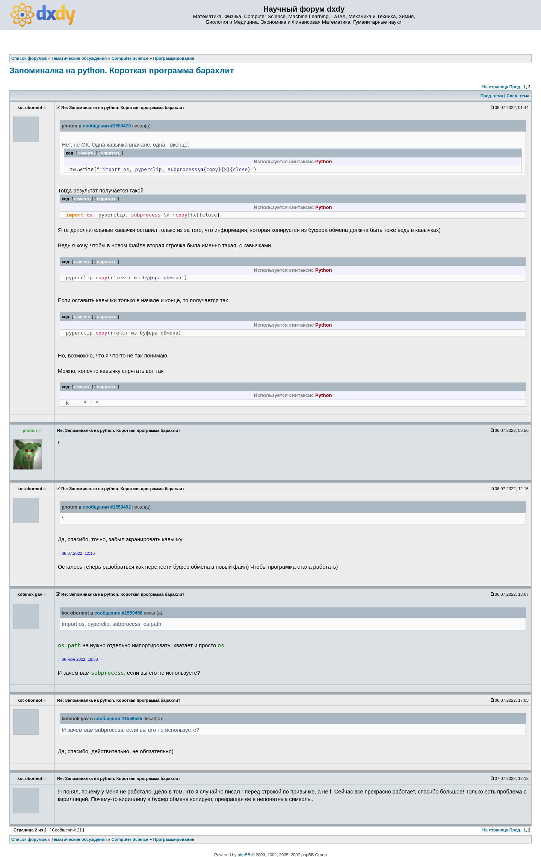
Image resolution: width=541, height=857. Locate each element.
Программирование (173, 839)
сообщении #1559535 (118, 718)
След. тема (517, 96)
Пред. (515, 87)
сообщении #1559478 (107, 126)
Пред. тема (492, 96)
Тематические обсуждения (79, 839)
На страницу (495, 87)
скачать (86, 152)
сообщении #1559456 (118, 613)
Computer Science (130, 839)
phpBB (244, 854)
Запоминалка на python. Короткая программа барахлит (121, 70)
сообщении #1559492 (107, 507)
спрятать (111, 152)
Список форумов (29, 839)
